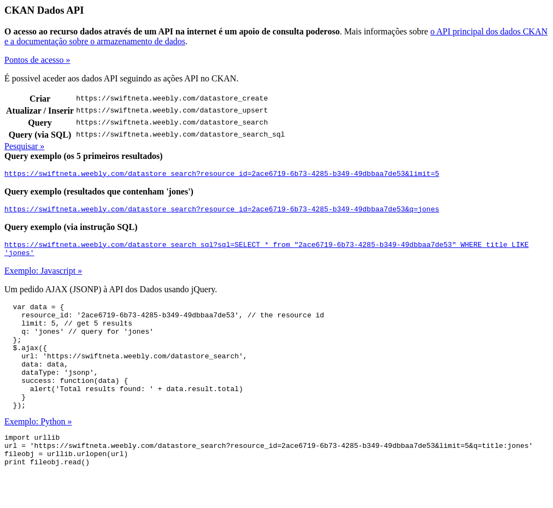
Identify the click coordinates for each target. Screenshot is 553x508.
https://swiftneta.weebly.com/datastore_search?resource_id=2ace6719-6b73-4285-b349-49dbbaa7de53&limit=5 (221, 175)
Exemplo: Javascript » (43, 277)
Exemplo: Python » (38, 449)
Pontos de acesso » (37, 59)
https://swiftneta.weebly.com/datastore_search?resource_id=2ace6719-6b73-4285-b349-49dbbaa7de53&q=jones (221, 212)
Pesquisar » (24, 146)
